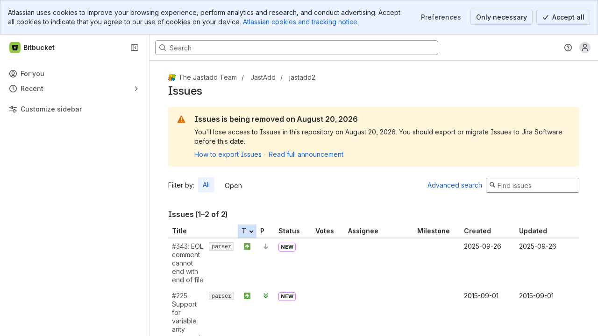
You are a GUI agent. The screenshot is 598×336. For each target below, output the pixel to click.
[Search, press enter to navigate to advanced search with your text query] (296, 47)
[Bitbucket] (32, 47)
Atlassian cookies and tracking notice (300, 22)
